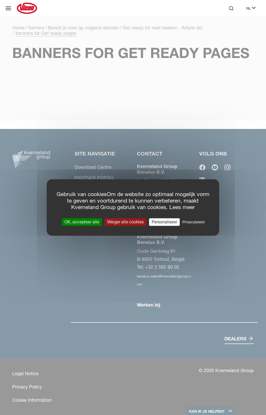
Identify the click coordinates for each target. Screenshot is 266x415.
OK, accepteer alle (81, 221)
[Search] (231, 8)
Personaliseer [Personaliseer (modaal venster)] (164, 221)
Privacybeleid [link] (193, 222)
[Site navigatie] (8, 8)
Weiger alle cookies (125, 221)
